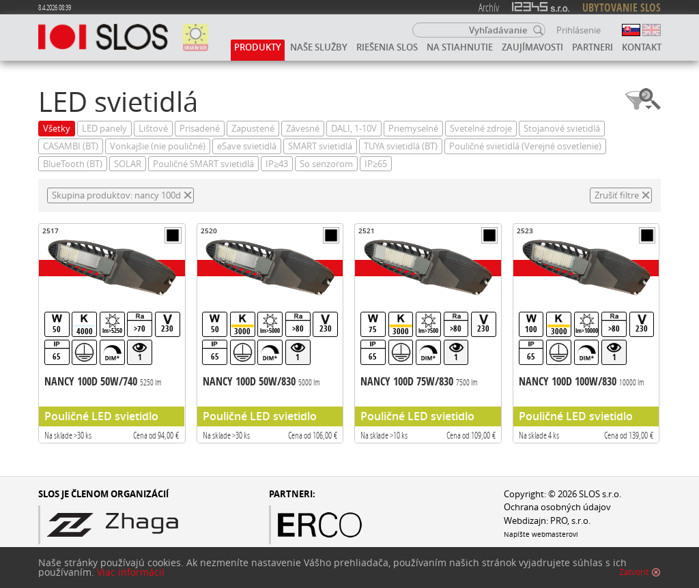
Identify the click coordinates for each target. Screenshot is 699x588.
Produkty (257, 47)
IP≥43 (277, 164)
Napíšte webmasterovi (541, 534)
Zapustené (252, 128)
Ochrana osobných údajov (557, 507)
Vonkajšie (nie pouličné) (157, 146)
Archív (489, 7)
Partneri (592, 47)
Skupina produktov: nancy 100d (116, 195)
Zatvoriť (633, 573)
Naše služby (318, 47)
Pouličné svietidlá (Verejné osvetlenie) (525, 146)
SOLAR (127, 164)
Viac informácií (131, 574)
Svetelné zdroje (481, 128)
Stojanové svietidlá (562, 128)
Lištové (153, 128)
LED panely (104, 128)
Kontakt (641, 47)
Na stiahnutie (460, 47)
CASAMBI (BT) (70, 146)
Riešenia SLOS (387, 47)
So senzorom (326, 164)
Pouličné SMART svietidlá (203, 164)
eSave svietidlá (246, 146)
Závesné (302, 128)
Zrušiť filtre (617, 195)
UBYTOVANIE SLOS (621, 7)
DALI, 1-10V (354, 128)
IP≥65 (376, 164)
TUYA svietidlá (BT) (401, 146)
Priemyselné (413, 128)
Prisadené (200, 128)
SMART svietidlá (320, 146)
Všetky (56, 128)
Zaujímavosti (532, 47)
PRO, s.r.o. (570, 521)
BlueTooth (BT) (72, 164)
